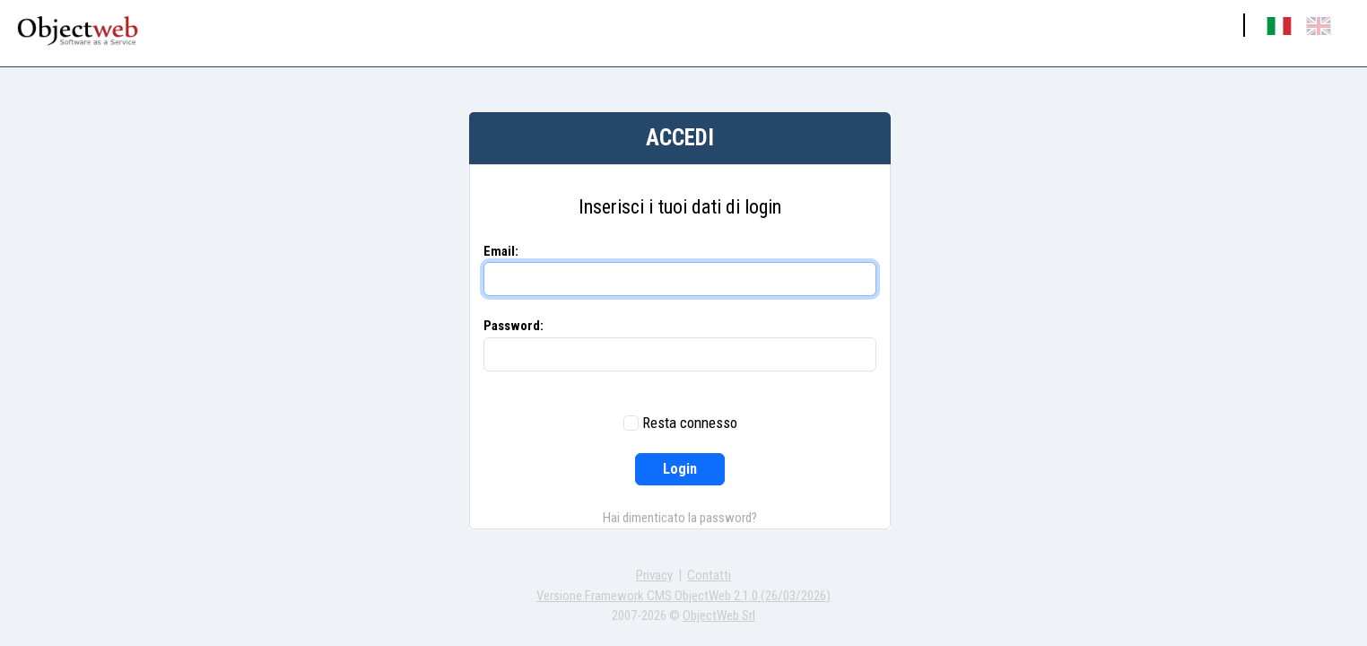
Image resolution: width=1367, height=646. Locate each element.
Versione (683, 596)
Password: (513, 326)
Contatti (709, 575)
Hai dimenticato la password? (680, 518)
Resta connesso (689, 423)
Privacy (654, 575)
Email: (500, 251)
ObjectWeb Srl (719, 615)
